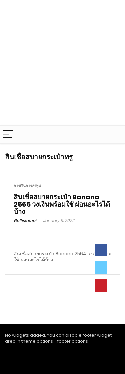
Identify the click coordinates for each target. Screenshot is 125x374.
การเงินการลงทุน (27, 185)
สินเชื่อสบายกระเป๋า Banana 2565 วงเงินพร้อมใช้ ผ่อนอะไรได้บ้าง (62, 204)
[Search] (115, 134)
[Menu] (8, 134)
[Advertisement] (62, 62)
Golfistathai (25, 220)
